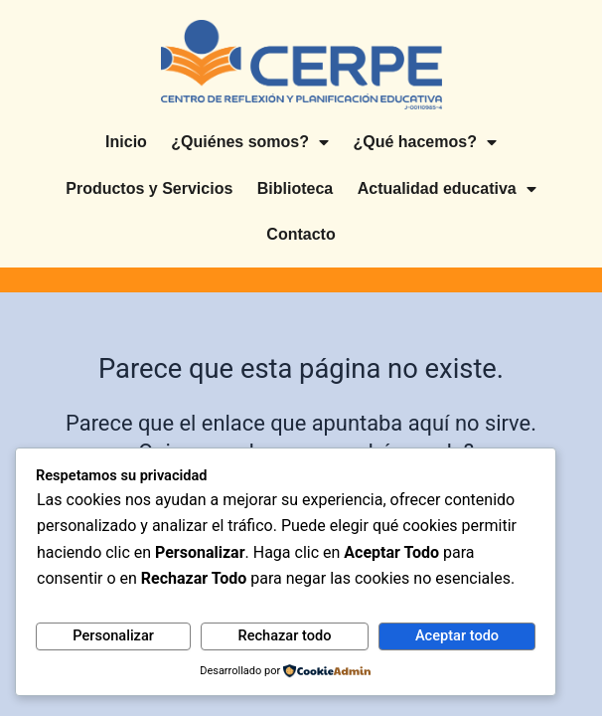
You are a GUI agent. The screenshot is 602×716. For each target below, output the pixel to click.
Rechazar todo (284, 635)
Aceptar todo (457, 635)
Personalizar (113, 635)
